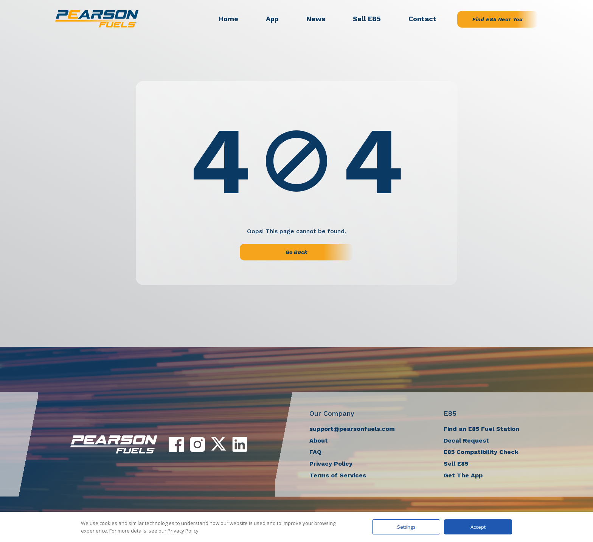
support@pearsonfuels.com (352, 428)
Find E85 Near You (497, 19)
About (318, 440)
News (315, 19)
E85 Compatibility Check (481, 451)
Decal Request (466, 440)
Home (228, 19)
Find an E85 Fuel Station (481, 428)
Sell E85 (367, 19)
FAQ (315, 451)
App (272, 19)
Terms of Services (337, 475)
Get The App (463, 475)
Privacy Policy (330, 463)
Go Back (296, 252)
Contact (422, 19)
